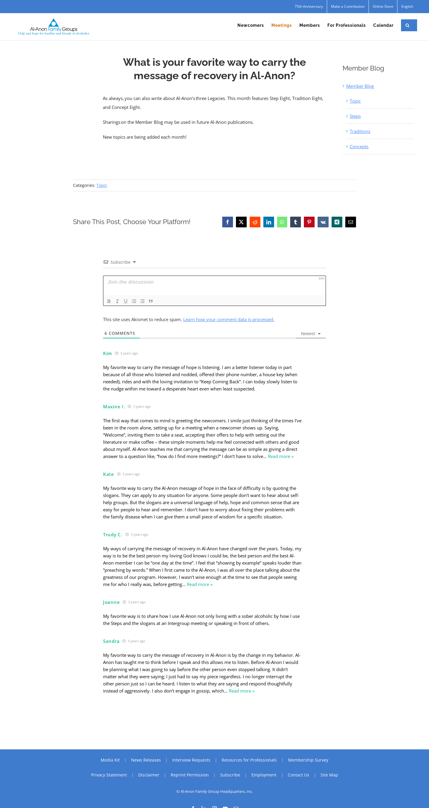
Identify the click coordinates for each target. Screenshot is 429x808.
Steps (355, 116)
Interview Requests (191, 760)
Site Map (329, 775)
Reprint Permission (190, 775)
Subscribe (230, 775)
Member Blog (360, 86)
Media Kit (110, 760)
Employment (263, 775)
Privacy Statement (109, 775)
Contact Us (298, 775)
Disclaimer (148, 775)
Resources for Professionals (249, 760)
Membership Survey (308, 760)
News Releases (146, 760)
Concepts (359, 146)
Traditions (360, 131)
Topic (355, 101)
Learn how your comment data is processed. (228, 319)
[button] (407, 25)
